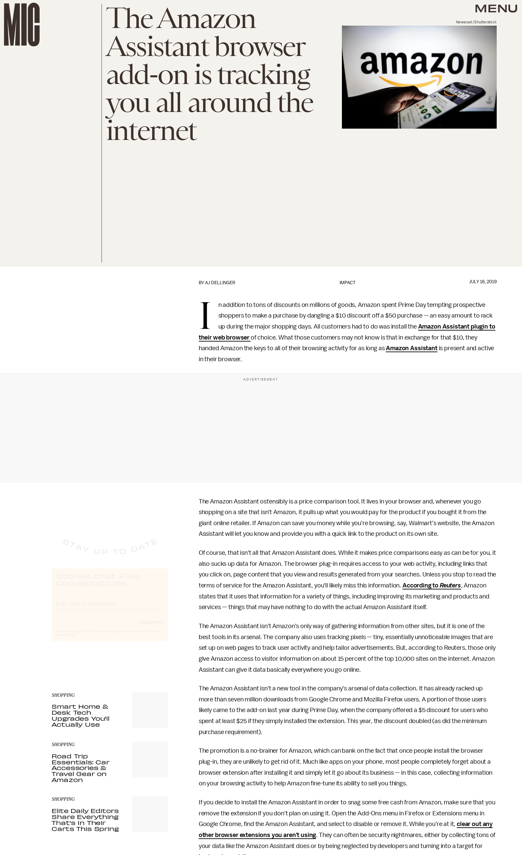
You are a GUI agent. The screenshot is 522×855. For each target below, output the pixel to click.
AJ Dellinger (220, 282)
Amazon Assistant (411, 348)
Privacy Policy (65, 641)
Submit (151, 628)
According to (431, 585)
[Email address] (110, 609)
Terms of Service (144, 637)
